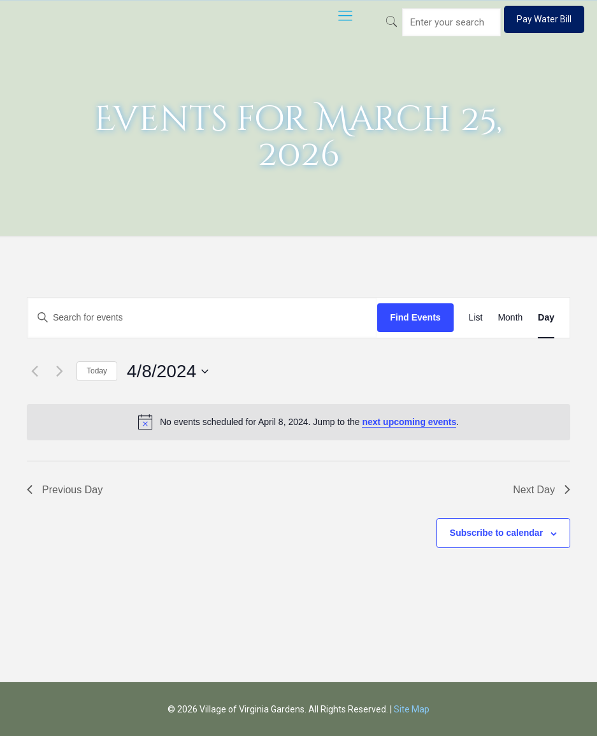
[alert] (298, 422)
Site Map (411, 709)
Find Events (415, 317)
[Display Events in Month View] (510, 318)
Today (97, 370)
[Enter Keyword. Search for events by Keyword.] (202, 318)
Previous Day (65, 489)
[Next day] (59, 371)
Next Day (541, 489)
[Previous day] (34, 371)
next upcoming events (409, 422)
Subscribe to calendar (496, 533)
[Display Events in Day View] (546, 318)
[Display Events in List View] (476, 318)
